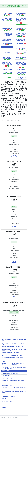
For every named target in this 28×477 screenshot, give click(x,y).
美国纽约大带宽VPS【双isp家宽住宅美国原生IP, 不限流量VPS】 (7, 29)
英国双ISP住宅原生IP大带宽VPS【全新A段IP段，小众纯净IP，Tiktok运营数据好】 (7, 64)
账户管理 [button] (25, 2)
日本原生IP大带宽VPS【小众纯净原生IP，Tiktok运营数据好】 (21, 57)
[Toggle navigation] (2, 2)
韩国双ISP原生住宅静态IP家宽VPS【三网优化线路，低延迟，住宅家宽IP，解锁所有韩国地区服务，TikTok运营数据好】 (14, 388)
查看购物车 (4, 407)
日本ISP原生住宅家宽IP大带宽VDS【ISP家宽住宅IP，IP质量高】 (13, 380)
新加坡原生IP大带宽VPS (7, 47)
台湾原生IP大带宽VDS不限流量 (21, 53)
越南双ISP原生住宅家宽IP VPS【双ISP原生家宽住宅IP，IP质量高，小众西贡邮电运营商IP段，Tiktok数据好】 (21, 72)
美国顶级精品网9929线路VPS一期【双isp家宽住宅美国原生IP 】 (7, 14)
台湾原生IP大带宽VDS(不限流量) (7, 378)
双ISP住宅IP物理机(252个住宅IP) (21, 78)
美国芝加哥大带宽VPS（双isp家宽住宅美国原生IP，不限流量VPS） (14, 357)
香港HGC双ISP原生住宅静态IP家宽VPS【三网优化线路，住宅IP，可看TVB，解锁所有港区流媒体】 (14, 368)
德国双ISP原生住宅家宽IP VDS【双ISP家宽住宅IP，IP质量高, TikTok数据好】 (14, 392)
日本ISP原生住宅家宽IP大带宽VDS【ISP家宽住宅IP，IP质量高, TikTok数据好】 (7, 58)
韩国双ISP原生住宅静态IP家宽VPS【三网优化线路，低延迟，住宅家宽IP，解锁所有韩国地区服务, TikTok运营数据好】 (21, 65)
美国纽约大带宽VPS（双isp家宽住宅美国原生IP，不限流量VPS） (13, 355)
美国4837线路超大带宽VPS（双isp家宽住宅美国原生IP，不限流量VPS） (13, 344)
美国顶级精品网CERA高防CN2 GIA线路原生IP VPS (11, 352)
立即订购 (14, 155)
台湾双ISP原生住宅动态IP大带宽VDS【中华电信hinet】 (21, 48)
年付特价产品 (4, 398)
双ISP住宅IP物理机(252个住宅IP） (8, 401)
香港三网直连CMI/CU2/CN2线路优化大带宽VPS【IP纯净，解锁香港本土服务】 (14, 361)
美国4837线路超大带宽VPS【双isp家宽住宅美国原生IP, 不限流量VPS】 (21, 14)
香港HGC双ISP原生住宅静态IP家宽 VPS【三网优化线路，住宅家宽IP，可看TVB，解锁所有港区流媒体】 (21, 41)
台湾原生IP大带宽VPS (7, 52)
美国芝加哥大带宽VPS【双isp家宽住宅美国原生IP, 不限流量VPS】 (21, 29)
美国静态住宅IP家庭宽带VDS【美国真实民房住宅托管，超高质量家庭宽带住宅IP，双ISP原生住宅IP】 (14, 350)
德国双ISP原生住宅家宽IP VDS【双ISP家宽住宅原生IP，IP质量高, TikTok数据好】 (7, 71)
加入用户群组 (16, 2)
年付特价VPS (7, 77)
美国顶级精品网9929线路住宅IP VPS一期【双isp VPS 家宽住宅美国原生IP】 (14, 340)
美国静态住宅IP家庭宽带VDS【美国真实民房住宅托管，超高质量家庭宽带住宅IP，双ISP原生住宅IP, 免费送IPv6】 (21, 21)
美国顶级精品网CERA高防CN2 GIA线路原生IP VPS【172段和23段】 (7, 34)
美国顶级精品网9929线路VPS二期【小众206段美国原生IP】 (7, 19)
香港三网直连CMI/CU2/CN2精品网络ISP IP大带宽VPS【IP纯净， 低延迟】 (21, 35)
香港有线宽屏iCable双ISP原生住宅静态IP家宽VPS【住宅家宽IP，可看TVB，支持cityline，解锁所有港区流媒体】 (7, 42)
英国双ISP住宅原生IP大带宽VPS (7, 385)
